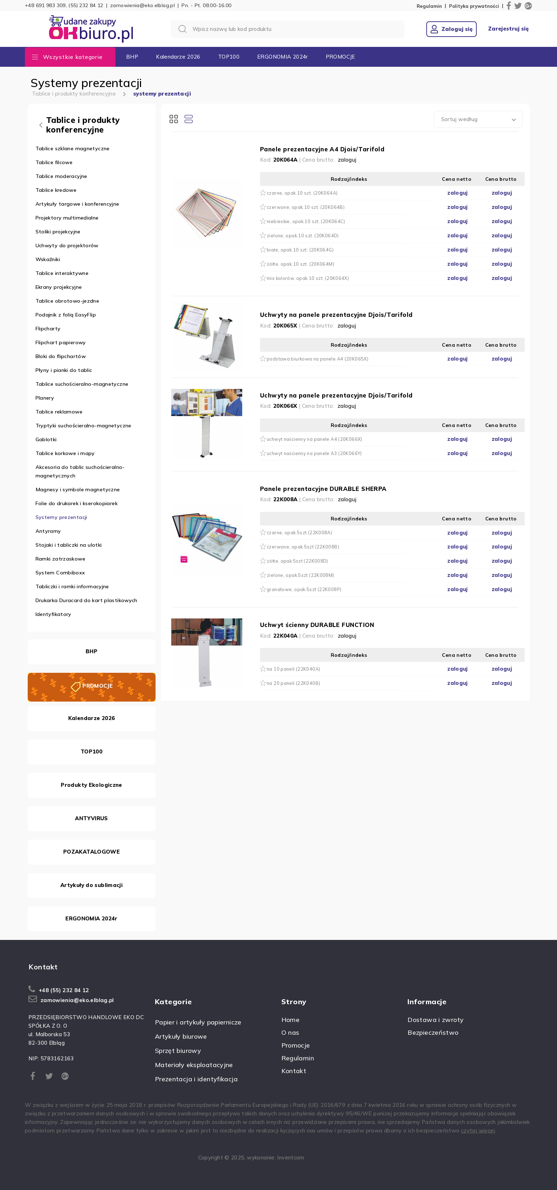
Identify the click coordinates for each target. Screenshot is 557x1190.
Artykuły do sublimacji (91, 885)
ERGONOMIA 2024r (282, 56)
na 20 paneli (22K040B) (293, 683)
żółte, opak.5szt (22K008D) (297, 561)
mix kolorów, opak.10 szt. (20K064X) (308, 278)
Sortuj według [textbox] (459, 119)
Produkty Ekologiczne (91, 784)
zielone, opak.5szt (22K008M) (300, 575)
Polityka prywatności (474, 6)
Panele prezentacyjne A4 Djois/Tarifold (322, 149)
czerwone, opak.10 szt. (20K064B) (306, 207)
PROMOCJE (340, 56)
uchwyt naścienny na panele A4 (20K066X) (314, 439)
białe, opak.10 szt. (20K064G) (300, 250)
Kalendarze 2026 (178, 56)
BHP (132, 56)
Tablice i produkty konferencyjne (74, 93)
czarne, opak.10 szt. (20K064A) (302, 193)
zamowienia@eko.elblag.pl (142, 5)
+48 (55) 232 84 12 (64, 990)
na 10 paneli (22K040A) (293, 669)
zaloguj (347, 159)
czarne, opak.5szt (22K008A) (299, 532)
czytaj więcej (478, 1130)
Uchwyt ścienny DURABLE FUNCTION (317, 624)
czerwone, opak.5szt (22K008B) (303, 547)
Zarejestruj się (508, 29)
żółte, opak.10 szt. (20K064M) (300, 264)
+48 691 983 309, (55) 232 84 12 (64, 5)
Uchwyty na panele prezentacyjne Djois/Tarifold (336, 314)
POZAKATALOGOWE (91, 851)
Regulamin (429, 6)
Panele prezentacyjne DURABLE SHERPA (323, 488)
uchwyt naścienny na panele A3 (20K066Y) (314, 453)
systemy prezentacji (162, 93)
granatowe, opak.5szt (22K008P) (304, 589)
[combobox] (478, 119)
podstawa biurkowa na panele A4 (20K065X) (317, 359)
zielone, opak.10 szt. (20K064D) (303, 235)
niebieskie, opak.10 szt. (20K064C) (306, 221)
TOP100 (228, 56)
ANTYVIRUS (91, 818)
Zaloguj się (451, 29)
